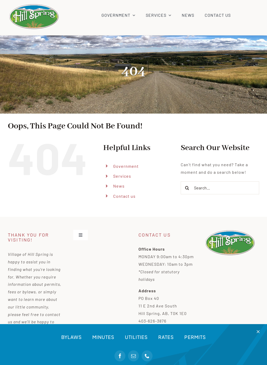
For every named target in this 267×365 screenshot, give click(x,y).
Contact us (124, 196)
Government (126, 166)
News (119, 185)
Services (122, 176)
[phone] (147, 355)
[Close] (258, 331)
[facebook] (119, 355)
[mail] (133, 355)
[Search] (187, 187)
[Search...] (220, 187)
